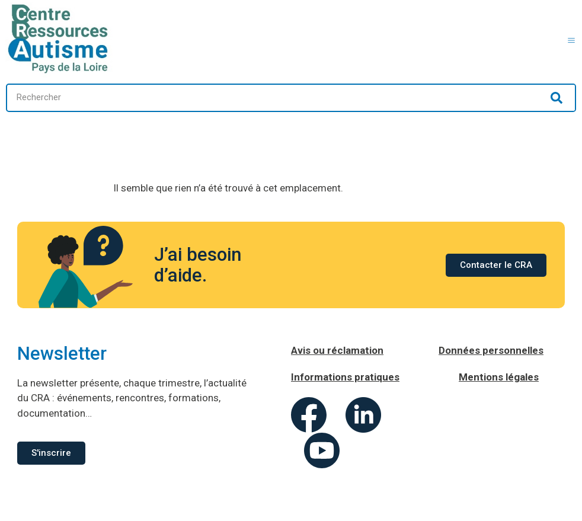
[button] (571, 38)
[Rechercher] (556, 98)
